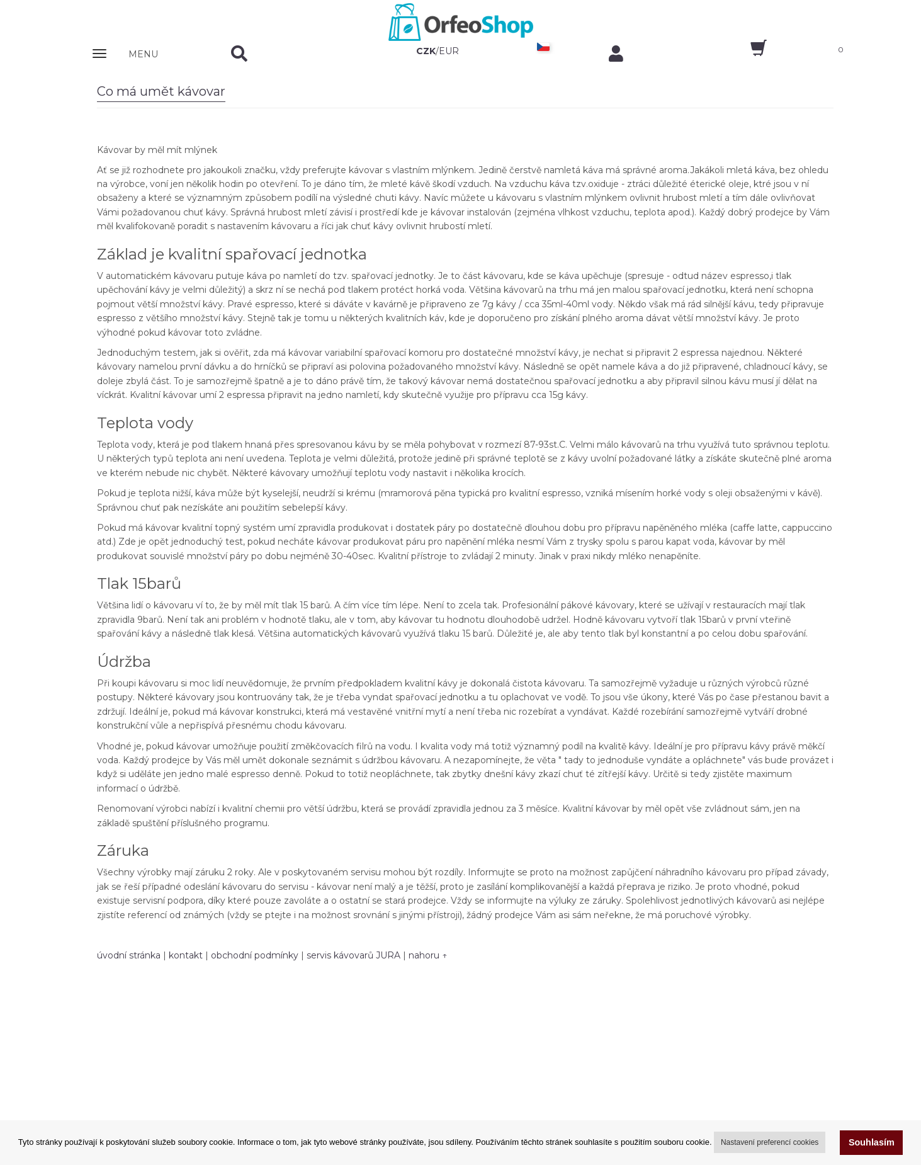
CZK (426, 51)
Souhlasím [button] (872, 1142)
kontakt (186, 955)
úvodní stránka (129, 955)
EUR (449, 51)
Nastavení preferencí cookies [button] (769, 1142)
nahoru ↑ (428, 955)
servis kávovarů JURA (353, 955)
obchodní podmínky (254, 955)
